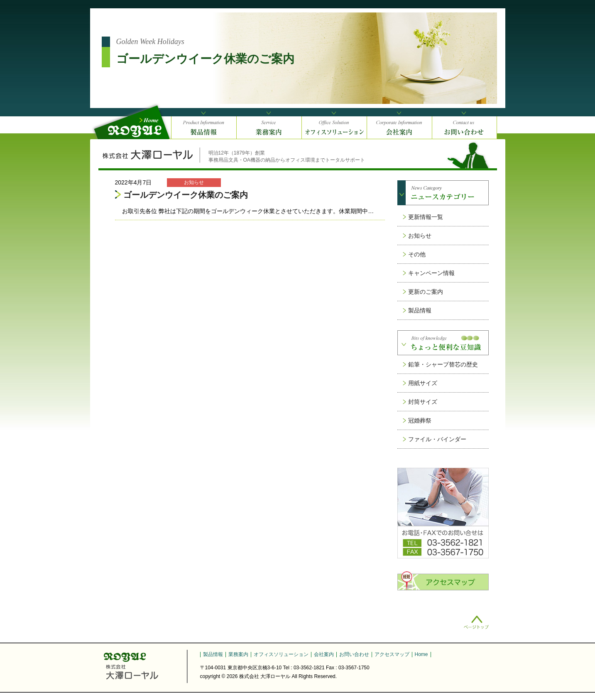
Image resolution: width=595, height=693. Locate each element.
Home (421, 654)
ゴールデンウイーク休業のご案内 (185, 194)
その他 (417, 254)
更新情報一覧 (425, 217)
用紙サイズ (422, 383)
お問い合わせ (354, 654)
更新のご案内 (425, 291)
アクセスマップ (392, 654)
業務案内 (238, 654)
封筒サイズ (422, 401)
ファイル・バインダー (437, 439)
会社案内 (324, 654)
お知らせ (419, 235)
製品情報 (419, 310)
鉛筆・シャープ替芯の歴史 (443, 364)
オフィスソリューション (281, 654)
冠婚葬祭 (419, 420)
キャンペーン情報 (431, 273)
